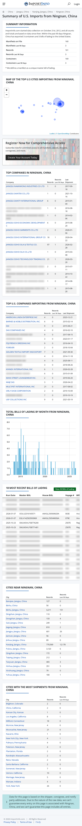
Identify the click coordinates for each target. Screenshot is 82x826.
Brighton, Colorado (14, 703)
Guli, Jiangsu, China (14, 622)
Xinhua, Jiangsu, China (16, 666)
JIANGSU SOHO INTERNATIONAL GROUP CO (26, 237)
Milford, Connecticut (15, 721)
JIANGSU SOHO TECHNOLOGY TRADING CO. (25, 259)
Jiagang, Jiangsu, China (16, 627)
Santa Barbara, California (17, 764)
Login (77, 3)
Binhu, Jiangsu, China (15, 609)
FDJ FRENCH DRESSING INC (18, 343)
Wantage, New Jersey (15, 777)
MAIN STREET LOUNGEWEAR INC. (21, 378)
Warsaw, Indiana (13, 781)
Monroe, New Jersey (15, 725)
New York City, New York (17, 738)
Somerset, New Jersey (15, 768)
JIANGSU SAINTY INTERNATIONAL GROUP (24, 200)
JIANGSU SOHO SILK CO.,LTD (19, 252)
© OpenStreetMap (62, 134)
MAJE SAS (10, 382)
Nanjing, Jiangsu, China (42, 11)
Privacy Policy (10, 822)
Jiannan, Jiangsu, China (16, 635)
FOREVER (10, 347)
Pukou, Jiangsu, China (15, 648)
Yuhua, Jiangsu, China (15, 674)
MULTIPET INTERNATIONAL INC (20, 386)
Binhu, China (11, 605)
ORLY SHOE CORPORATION (18, 390)
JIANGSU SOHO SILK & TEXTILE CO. (21, 244)
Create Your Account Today (22, 157)
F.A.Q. (38, 822)
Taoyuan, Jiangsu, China (16, 661)
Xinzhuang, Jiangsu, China (17, 670)
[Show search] (69, 4)
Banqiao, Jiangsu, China (16, 601)
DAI (7, 326)
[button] (6, 90)
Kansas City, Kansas (15, 712)
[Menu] (4, 4)
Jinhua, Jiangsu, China (15, 640)
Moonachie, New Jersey (16, 729)
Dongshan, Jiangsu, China (17, 618)
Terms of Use (26, 822)
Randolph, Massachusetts (17, 755)
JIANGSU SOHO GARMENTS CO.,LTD (22, 230)
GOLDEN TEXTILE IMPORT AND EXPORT (24, 352)
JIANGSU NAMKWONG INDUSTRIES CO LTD (25, 186)
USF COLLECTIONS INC (16, 399)
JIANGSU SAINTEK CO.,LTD (17, 193)
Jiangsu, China (22, 11)
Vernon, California (14, 773)
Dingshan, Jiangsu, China (17, 614)
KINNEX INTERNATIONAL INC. (19, 369)
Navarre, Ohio (12, 734)
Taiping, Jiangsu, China (16, 657)
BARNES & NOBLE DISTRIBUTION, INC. (23, 321)
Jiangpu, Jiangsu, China (16, 631)
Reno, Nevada (12, 760)
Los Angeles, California (16, 716)
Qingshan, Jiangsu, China (17, 653)
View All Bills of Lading (64, 489)
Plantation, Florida (14, 751)
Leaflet (51, 134)
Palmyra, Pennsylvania (16, 742)
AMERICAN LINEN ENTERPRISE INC (21, 317)
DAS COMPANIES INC (15, 330)
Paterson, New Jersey (15, 747)
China (10, 11)
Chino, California (13, 708)
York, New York (13, 786)
